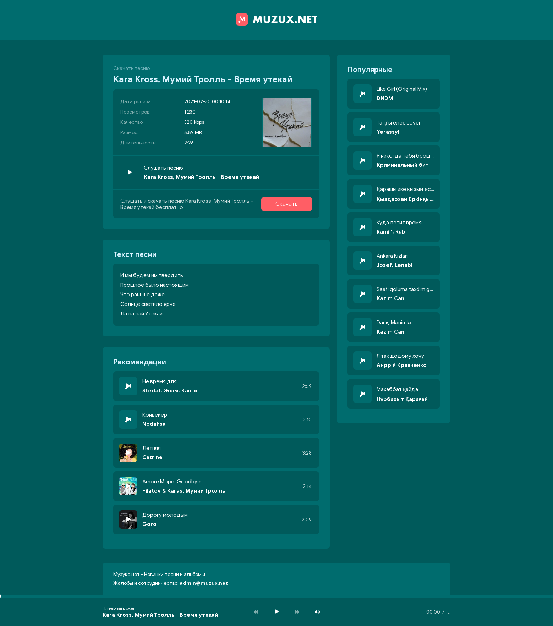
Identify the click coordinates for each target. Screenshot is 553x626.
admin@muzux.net (204, 583)
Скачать (286, 204)
